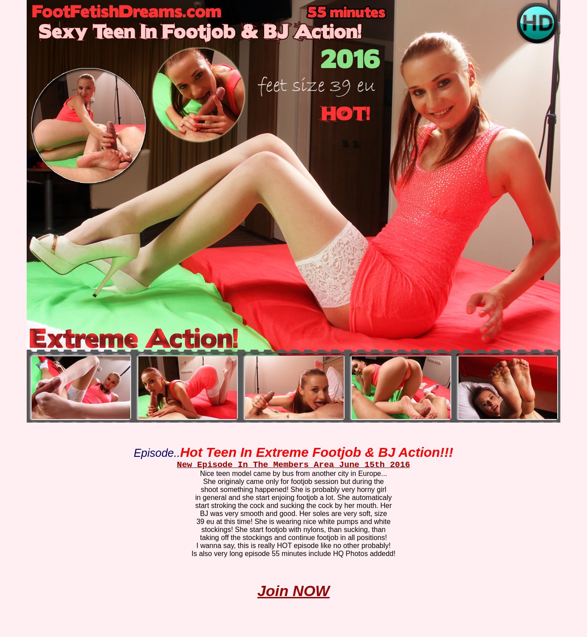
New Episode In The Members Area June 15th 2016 (293, 465)
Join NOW (293, 590)
